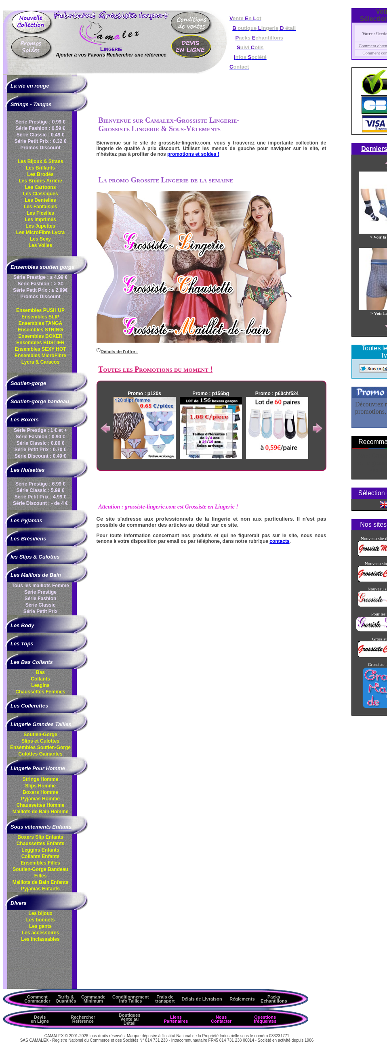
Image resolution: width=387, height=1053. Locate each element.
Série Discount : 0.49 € (40, 456)
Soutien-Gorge (40, 734)
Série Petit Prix (40, 611)
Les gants (40, 926)
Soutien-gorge (28, 383)
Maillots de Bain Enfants (41, 882)
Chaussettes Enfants (41, 843)
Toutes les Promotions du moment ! (156, 369)
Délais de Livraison (201, 998)
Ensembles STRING (40, 330)
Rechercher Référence (83, 1019)
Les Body (22, 625)
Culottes (40, 754)
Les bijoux (40, 913)
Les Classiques (40, 194)
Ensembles (40, 747)
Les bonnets (40, 920)
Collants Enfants (40, 856)
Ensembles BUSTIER (40, 342)
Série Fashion (41, 598)
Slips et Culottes (40, 741)
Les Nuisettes (28, 470)
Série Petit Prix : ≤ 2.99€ (40, 290)
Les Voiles (40, 245)
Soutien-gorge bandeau (40, 401)
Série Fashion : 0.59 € (40, 128)
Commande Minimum (93, 998)
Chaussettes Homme (41, 805)
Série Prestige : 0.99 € (40, 122)
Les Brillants (40, 168)
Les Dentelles (40, 200)
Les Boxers (25, 420)
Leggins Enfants (40, 850)
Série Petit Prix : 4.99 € (41, 497)
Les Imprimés (40, 219)
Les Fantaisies (40, 206)
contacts (279, 541)
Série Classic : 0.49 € (41, 135)
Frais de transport (165, 998)
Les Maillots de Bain (36, 575)
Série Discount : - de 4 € (40, 503)
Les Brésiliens (28, 539)
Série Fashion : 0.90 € (40, 437)
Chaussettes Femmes (40, 692)
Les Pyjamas (26, 520)
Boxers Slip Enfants (40, 837)
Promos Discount (40, 148)
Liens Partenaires (176, 1019)
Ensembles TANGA (40, 323)
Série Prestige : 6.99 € (40, 484)
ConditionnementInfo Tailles (130, 998)
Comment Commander (37, 998)
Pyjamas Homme (40, 799)
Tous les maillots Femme (40, 585)
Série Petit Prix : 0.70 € (41, 449)
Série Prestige (40, 592)
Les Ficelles (40, 213)
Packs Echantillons (274, 998)
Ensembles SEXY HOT (40, 349)
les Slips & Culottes (35, 557)
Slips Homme (40, 786)
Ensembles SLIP (40, 317)
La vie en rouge (30, 86)
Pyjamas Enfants (40, 889)
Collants (40, 679)
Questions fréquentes (265, 1019)
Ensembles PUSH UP (40, 310)
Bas (40, 672)
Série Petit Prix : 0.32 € (41, 141)
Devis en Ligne (40, 1019)
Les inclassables (40, 939)
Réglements (241, 998)
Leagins (40, 685)
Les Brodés (40, 174)
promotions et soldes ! (193, 154)
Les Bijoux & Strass (40, 161)
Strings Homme (41, 779)
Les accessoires (40, 933)
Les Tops (22, 644)
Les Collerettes (29, 706)
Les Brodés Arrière (40, 181)
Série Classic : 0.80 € (41, 443)
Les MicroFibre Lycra (40, 232)
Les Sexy (40, 239)
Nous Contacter (221, 1019)
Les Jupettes (40, 226)
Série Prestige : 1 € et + (40, 430)
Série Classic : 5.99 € (41, 490)
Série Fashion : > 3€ (40, 284)
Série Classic (40, 605)
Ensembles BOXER (40, 336)
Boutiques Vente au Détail (130, 1019)
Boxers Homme (40, 792)
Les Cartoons (40, 187)
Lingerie (111, 48)
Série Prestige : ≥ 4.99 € (40, 277)
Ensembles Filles (40, 863)
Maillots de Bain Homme (41, 811)
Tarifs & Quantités (66, 998)
